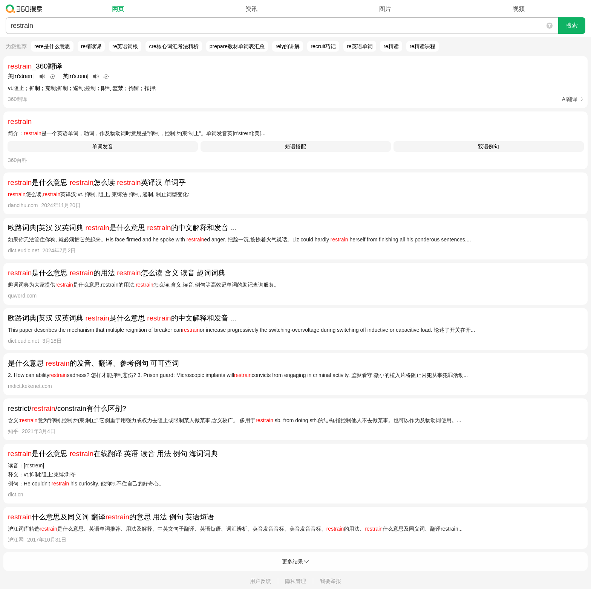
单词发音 (102, 146)
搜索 (572, 25)
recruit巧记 (323, 46)
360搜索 (26, 8)
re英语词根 (125, 46)
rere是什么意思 (52, 46)
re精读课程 (422, 46)
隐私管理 (295, 581)
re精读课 (91, 46)
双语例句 (488, 146)
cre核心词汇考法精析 (173, 46)
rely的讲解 (288, 46)
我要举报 (330, 581)
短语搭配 (295, 146)
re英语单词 (359, 46)
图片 (385, 9)
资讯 (251, 9)
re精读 (390, 46)
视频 (519, 9)
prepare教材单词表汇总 (237, 46)
